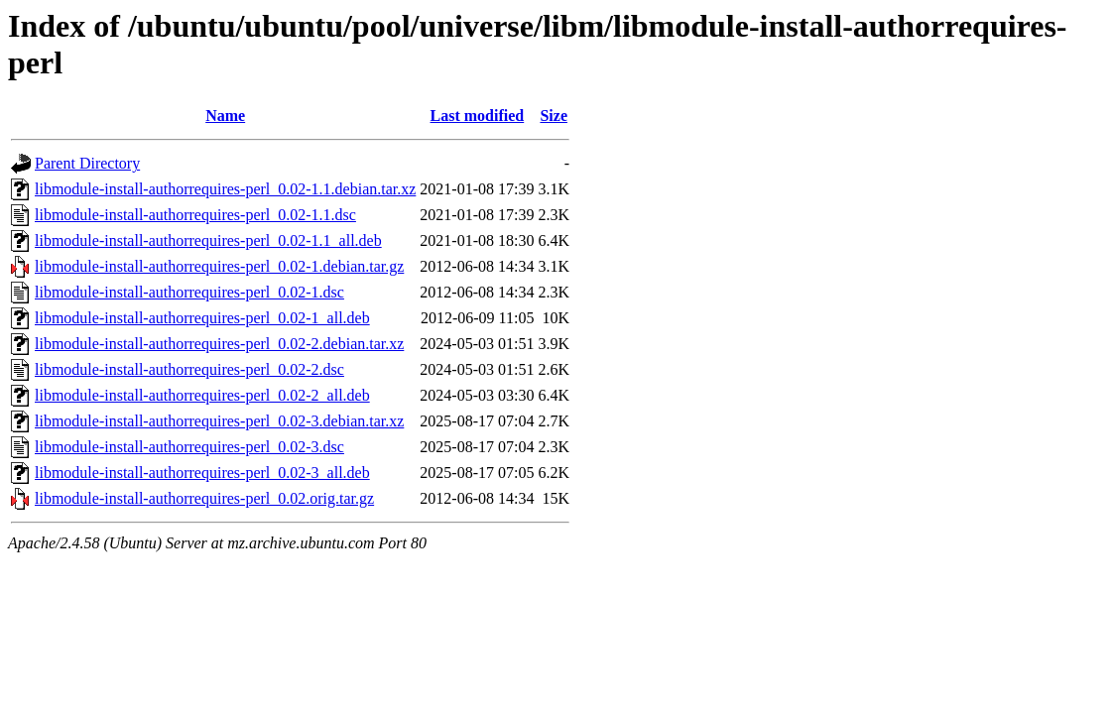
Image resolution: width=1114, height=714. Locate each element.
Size (553, 115)
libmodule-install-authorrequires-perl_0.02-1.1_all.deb (208, 240)
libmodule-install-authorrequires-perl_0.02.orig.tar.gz (204, 498)
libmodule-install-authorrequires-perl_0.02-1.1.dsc (195, 214)
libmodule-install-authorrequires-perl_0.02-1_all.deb (202, 317)
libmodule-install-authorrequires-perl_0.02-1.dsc (189, 292)
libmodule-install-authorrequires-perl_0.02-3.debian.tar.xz (219, 421)
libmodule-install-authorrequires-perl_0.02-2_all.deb (202, 395)
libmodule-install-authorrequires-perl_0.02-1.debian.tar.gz (219, 266)
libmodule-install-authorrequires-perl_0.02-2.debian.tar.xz (219, 343)
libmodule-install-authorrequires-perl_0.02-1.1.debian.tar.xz (225, 188)
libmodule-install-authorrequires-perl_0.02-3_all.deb (202, 472)
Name (225, 115)
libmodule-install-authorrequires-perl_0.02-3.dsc (189, 446)
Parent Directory (87, 163)
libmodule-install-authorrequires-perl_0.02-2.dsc (189, 369)
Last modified (478, 115)
